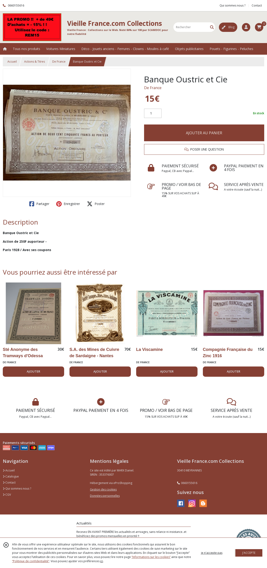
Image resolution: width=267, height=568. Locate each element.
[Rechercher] (212, 27)
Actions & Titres (34, 62)
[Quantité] (153, 113)
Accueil (12, 62)
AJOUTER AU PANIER (204, 132)
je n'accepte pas (211, 553)
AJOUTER (33, 371)
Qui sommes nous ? (17, 489)
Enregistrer (68, 204)
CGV (7, 495)
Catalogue (11, 476)
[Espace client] (246, 27)
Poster (96, 204)
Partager (39, 204)
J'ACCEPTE (248, 553)
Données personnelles (105, 496)
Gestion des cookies (103, 489)
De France (59, 62)
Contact (257, 5)
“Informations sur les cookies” (151, 557)
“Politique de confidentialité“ (30, 561)
